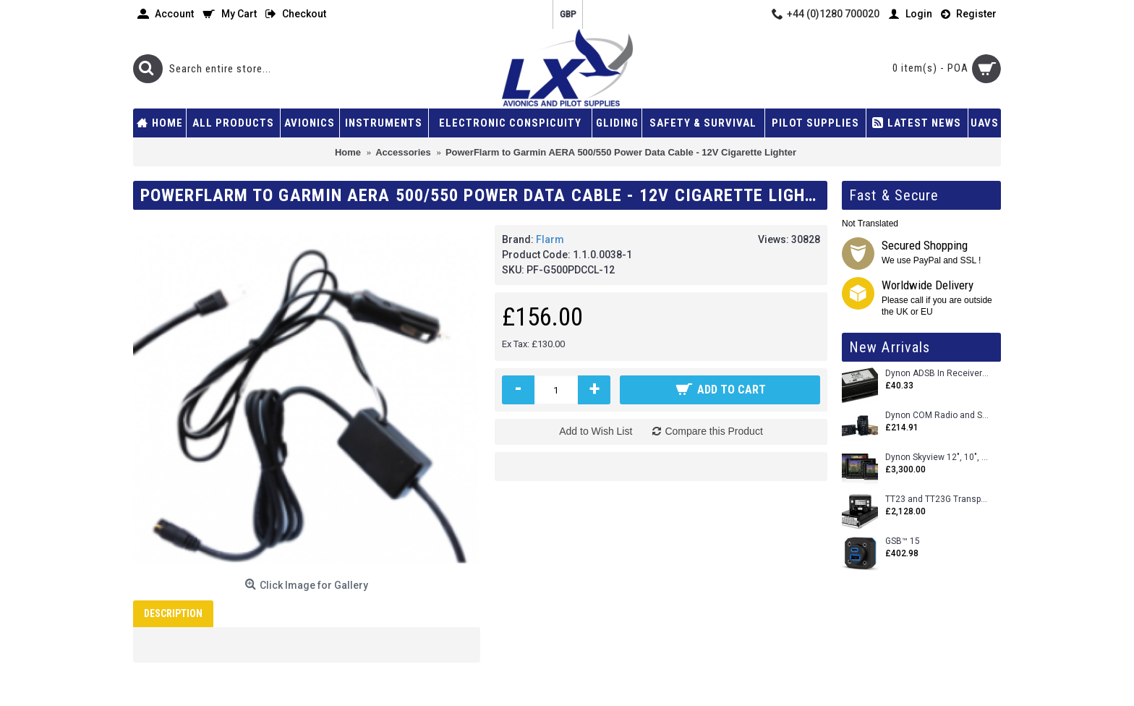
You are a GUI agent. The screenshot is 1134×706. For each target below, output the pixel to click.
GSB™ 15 (902, 541)
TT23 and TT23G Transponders (937, 499)
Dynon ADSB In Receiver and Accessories (937, 373)
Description (173, 613)
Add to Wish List (595, 431)
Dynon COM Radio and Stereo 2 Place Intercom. (937, 415)
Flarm (550, 239)
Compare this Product (713, 431)
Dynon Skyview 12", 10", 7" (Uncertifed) (937, 457)
